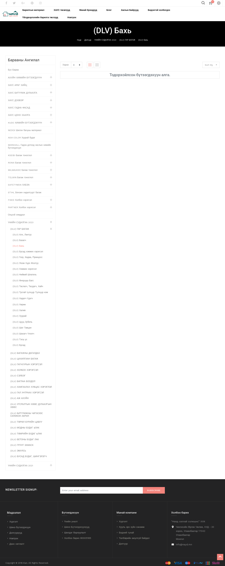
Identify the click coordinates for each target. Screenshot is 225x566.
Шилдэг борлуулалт (75, 530)
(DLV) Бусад (19, 343)
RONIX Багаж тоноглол (19, 160)
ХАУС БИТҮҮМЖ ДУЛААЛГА (22, 90)
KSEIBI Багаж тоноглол (20, 153)
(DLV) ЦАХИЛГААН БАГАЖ (24, 356)
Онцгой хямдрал (16, 212)
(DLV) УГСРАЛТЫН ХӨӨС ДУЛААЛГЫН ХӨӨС (30, 403)
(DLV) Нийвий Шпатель (25, 272)
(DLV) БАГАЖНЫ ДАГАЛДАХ (25, 351)
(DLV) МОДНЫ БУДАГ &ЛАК (24, 425)
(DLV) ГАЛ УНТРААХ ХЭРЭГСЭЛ (27, 390)
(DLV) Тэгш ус (20, 337)
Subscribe (154, 488)
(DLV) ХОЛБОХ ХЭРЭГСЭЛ (24, 368)
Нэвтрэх (13, 536)
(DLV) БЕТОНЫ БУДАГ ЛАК (24, 437)
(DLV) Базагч (19, 238)
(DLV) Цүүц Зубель (22, 319)
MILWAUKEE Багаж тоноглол (23, 168)
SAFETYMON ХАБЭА (19, 182)
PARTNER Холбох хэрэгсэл (22, 205)
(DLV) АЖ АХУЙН (19, 396)
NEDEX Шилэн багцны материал (24, 128)
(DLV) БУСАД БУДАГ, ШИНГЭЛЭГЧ (28, 454)
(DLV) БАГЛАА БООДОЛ (22, 379)
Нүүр (79, 38)
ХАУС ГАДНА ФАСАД (19, 105)
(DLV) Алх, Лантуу (22, 232)
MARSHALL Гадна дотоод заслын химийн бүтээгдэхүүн (29, 144)
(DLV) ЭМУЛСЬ (18, 448)
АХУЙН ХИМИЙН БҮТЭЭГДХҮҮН (25, 75)
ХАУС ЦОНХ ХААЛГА (19, 113)
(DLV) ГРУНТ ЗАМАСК (21, 443)
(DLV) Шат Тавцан (22, 325)
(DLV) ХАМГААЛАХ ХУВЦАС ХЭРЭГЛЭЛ (31, 384)
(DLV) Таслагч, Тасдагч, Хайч (28, 284)
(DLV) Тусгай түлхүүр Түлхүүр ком (30, 290)
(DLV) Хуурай (19, 313)
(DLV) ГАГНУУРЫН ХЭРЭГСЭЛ (26, 362)
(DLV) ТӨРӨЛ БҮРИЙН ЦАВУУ (26, 419)
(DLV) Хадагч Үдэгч (23, 296)
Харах (65, 62)
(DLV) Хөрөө (19, 302)
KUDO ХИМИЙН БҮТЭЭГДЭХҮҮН (25, 120)
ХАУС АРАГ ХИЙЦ (17, 83)
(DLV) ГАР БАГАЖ (127, 38)
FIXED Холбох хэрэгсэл (20, 198)
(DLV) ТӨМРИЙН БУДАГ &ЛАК (26, 431)
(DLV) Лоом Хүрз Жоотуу (25, 261)
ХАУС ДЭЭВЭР (16, 98)
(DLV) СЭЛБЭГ (17, 373)
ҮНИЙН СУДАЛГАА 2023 (105, 38)
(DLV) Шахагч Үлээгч (23, 331)
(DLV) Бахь (143, 38)
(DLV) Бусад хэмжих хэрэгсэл (28, 249)
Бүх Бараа (13, 67)
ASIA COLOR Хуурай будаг (21, 135)
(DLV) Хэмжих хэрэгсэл (25, 266)
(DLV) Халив (19, 308)
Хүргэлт (13, 519)
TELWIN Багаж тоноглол (20, 175)
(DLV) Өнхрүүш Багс (23, 278)
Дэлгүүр (87, 38)
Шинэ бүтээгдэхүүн (19, 525)
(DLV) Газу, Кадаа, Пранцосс (27, 255)
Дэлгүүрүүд (15, 530)
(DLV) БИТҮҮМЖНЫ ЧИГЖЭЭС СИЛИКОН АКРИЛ (26, 412)
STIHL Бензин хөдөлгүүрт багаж (24, 190)
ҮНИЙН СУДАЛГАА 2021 (20, 463)
